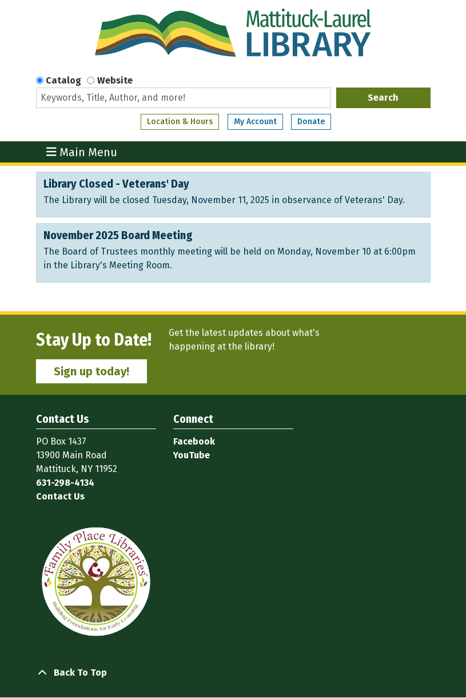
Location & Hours (180, 121)
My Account (255, 121)
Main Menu (81, 152)
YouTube (191, 455)
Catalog (63, 80)
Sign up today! (91, 371)
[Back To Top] (233, 672)
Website (115, 80)
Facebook (194, 441)
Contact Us (60, 496)
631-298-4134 (65, 482)
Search (383, 97)
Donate (311, 121)
